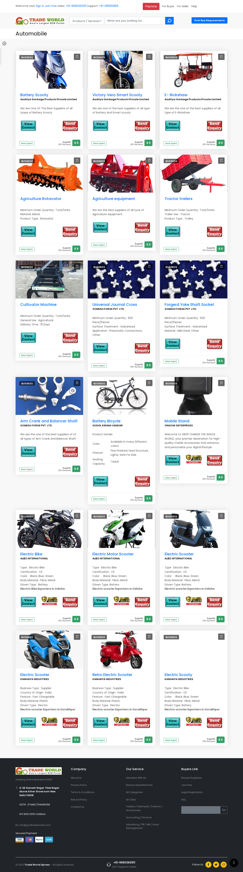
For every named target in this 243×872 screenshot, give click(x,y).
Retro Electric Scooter (112, 674)
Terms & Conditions (82, 792)
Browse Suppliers (191, 777)
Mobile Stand (177, 421)
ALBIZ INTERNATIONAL (34, 558)
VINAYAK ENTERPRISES (179, 425)
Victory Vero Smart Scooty (117, 95)
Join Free (51, 6)
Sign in (40, 6)
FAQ (183, 799)
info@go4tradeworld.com (35, 825)
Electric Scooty (178, 674)
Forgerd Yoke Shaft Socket (189, 304)
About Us (76, 777)
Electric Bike (31, 554)
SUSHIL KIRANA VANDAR (107, 425)
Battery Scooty (34, 95)
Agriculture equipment (113, 198)
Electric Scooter (179, 554)
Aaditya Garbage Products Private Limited (48, 99)
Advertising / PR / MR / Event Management (142, 826)
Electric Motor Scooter (113, 554)
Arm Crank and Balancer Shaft (49, 421)
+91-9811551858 (108, 6)
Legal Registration (192, 792)
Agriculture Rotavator (40, 198)
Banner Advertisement (139, 785)
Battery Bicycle (106, 421)
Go (224, 810)
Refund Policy (79, 799)
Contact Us (77, 806)
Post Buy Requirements (209, 20)
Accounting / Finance (139, 817)
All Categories (134, 792)
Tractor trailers (179, 198)
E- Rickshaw (176, 95)
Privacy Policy (79, 785)
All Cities (131, 799)
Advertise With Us (136, 777)
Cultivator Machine (38, 304)
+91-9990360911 (76, 6)
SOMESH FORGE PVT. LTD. (108, 309)
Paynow (151, 6)
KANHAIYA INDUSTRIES (34, 679)
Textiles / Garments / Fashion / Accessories (144, 808)
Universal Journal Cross (114, 304)
